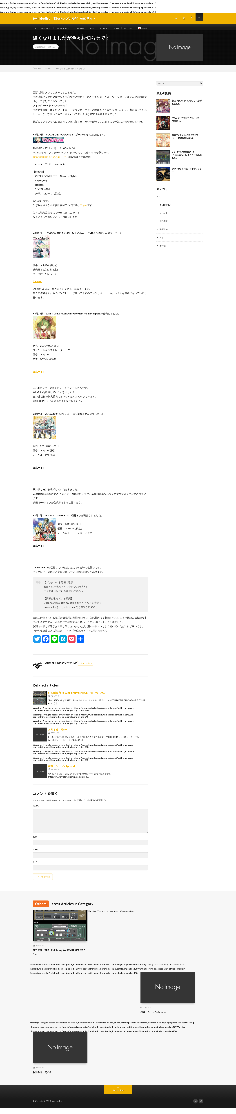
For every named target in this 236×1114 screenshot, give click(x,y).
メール (36, 853)
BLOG (101, 28)
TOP (35, 28)
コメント (37, 809)
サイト (36, 865)
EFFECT (163, 200)
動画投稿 (164, 232)
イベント (164, 216)
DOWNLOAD (86, 28)
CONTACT (113, 28)
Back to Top (118, 1096)
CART (127, 28)
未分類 (163, 248)
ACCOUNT (140, 28)
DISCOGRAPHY (67, 28)
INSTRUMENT (167, 208)
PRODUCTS (48, 28)
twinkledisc (56, 1107)
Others (52, 50)
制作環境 (164, 224)
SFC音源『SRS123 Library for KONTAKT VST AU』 (77, 696)
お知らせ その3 (57, 732)
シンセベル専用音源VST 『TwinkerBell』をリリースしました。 (187, 158)
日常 (162, 240)
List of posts (84, 666)
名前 (35, 840)
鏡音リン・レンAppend (61, 769)
